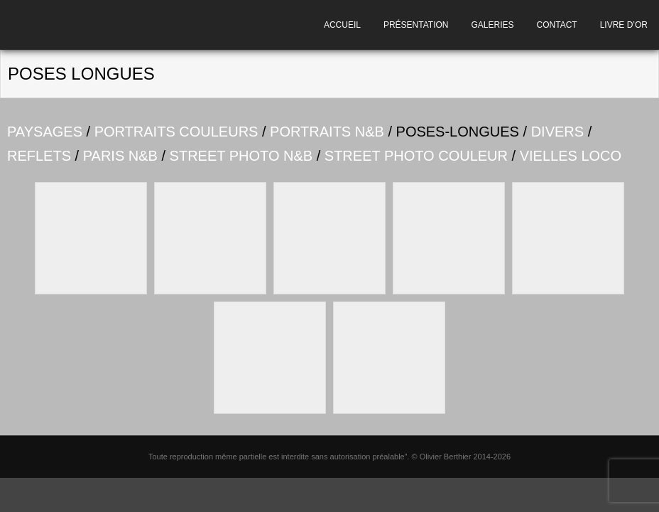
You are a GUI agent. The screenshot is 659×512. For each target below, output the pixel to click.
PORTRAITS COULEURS (176, 131)
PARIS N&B (120, 156)
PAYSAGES (44, 131)
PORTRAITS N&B (327, 131)
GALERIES (493, 25)
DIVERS (557, 131)
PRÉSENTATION (416, 25)
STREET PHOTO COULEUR (416, 156)
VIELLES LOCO (570, 156)
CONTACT (557, 25)
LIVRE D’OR (624, 25)
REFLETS (39, 156)
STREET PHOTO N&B (241, 156)
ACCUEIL (342, 25)
